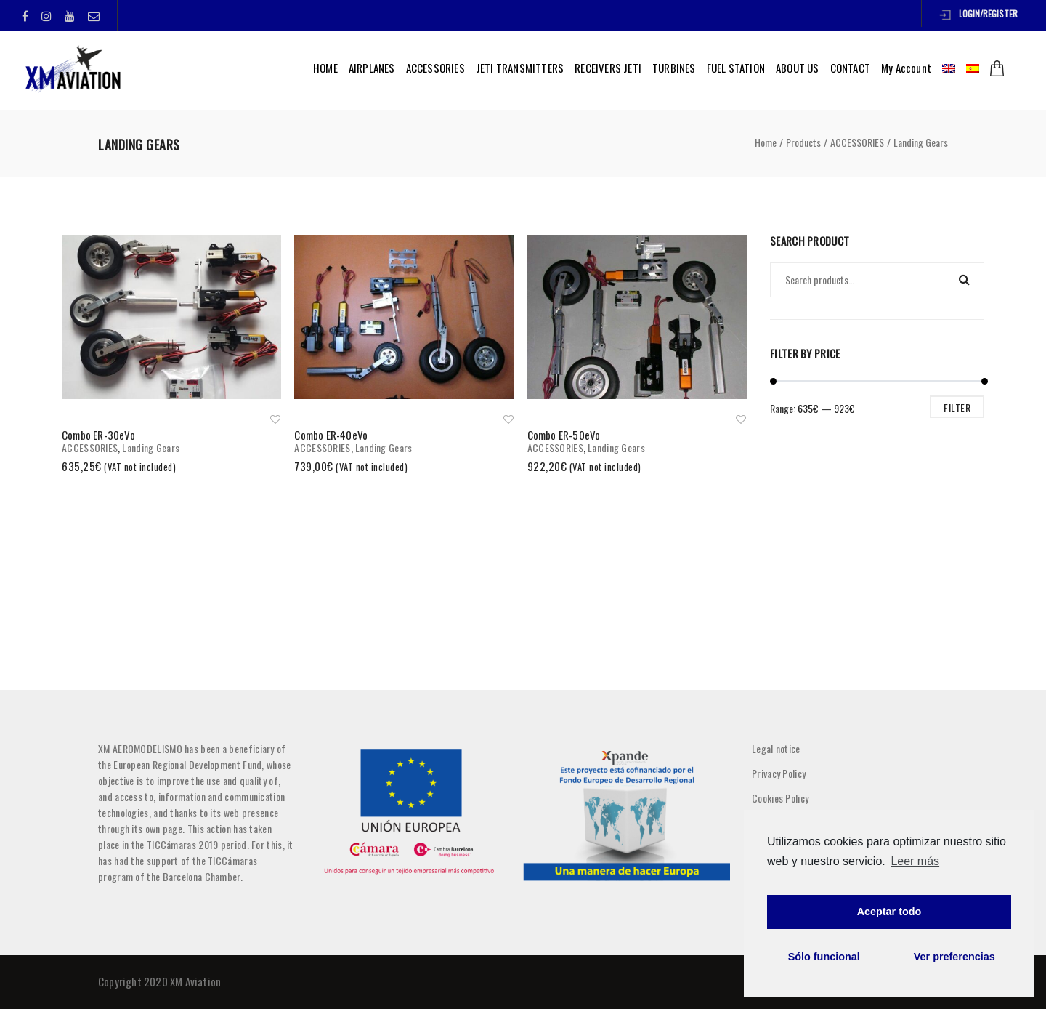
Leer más (915, 861)
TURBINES (674, 68)
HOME (325, 68)
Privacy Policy (779, 773)
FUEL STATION (736, 68)
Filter (957, 407)
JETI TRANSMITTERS (520, 68)
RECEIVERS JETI (608, 68)
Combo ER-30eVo (98, 435)
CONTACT (850, 68)
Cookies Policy (780, 797)
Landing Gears (150, 447)
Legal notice (776, 748)
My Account (906, 68)
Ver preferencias (954, 956)
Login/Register (978, 13)
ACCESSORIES (435, 68)
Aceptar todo (889, 911)
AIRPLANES (372, 68)
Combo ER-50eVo (564, 435)
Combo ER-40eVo (331, 435)
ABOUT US (797, 68)
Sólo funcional (824, 956)
